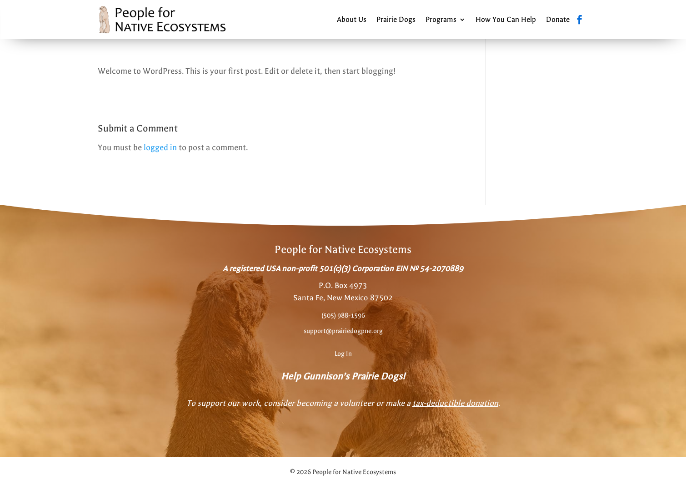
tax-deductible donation (455, 403)
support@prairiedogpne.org (343, 331)
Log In (343, 354)
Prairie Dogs (396, 19)
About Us (351, 19)
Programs (441, 19)
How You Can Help (506, 19)
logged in (160, 147)
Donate (558, 19)
